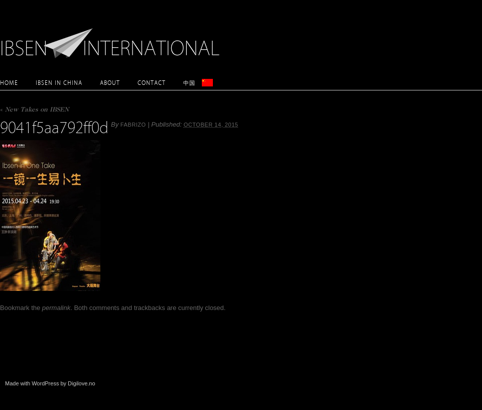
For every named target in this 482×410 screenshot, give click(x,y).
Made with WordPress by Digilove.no (50, 383)
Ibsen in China (59, 82)
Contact (152, 82)
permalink (56, 308)
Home (9, 82)
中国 (189, 82)
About (110, 82)
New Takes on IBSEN (34, 110)
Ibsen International (113, 37)
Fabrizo (133, 125)
